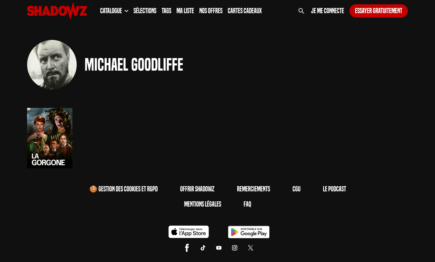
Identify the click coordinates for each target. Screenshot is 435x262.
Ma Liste (185, 11)
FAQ (247, 204)
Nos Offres (210, 11)
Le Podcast (334, 189)
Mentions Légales (202, 204)
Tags (166, 11)
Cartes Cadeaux (245, 11)
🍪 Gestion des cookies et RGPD (123, 189)
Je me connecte (327, 11)
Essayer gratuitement (378, 11)
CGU (296, 189)
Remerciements (253, 189)
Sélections (145, 11)
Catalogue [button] (114, 11)
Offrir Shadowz (197, 189)
